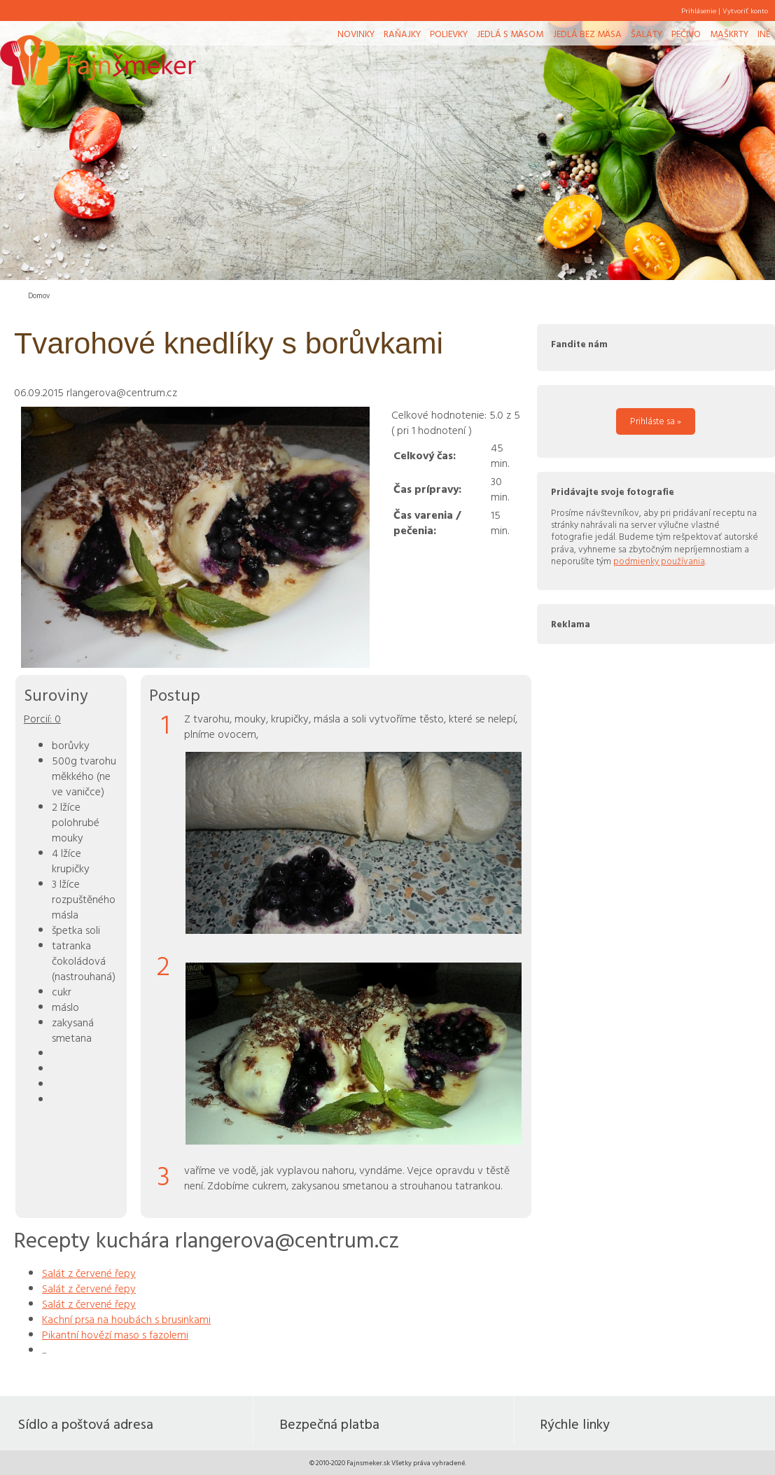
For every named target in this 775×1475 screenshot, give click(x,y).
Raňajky (402, 34)
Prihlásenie (698, 10)
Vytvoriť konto (745, 10)
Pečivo (686, 34)
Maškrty (729, 34)
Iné (763, 34)
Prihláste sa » (655, 421)
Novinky (356, 34)
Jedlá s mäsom (510, 34)
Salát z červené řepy (89, 1272)
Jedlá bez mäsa (587, 34)
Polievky (449, 34)
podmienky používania (659, 561)
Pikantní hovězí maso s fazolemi (115, 1334)
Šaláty (646, 34)
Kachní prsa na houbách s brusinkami (126, 1318)
